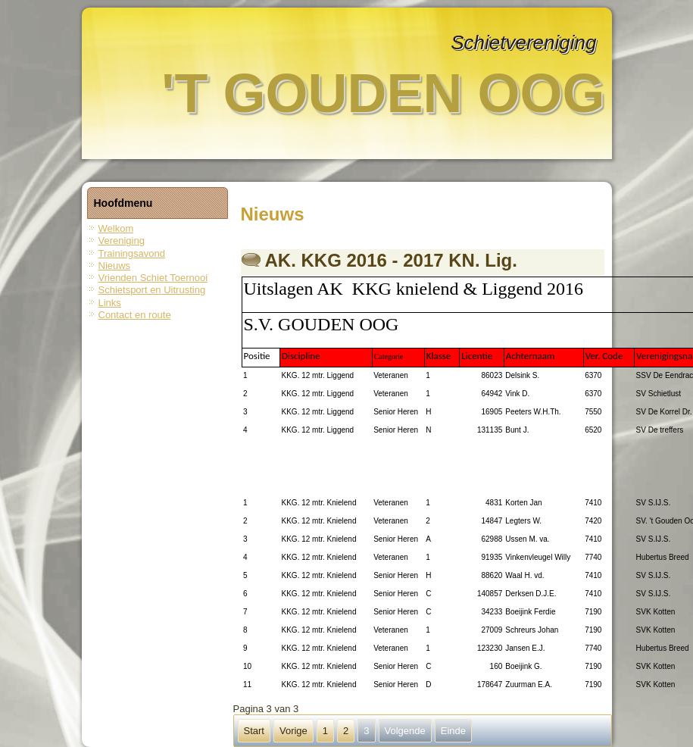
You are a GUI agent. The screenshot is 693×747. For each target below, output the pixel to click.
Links (109, 302)
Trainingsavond (131, 253)
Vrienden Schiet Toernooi (153, 277)
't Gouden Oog (382, 93)
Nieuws (114, 265)
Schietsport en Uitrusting (152, 289)
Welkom (116, 228)
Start (254, 730)
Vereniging (121, 240)
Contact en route (134, 314)
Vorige (293, 730)
